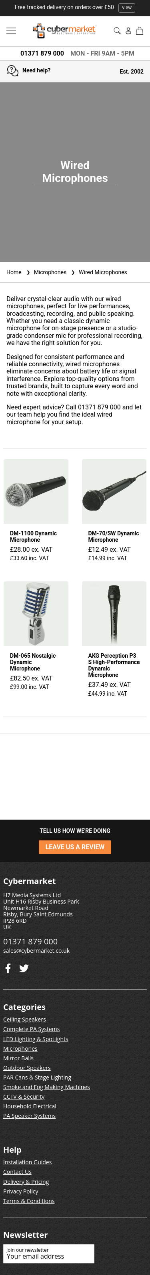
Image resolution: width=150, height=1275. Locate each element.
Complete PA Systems (31, 1029)
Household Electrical (29, 1106)
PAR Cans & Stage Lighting (37, 1077)
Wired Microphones (98, 272)
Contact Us (17, 1171)
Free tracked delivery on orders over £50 (75, 7)
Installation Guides (27, 1162)
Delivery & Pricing (26, 1181)
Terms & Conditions (29, 1201)
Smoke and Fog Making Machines (46, 1087)
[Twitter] (8, 966)
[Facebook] (24, 966)
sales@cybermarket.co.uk (36, 950)
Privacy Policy (20, 1191)
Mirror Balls (18, 1058)
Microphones (45, 272)
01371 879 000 (42, 53)
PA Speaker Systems (29, 1115)
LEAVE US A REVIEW (75, 847)
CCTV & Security (23, 1096)
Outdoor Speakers (27, 1067)
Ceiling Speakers (24, 1019)
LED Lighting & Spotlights (35, 1039)
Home (14, 272)
